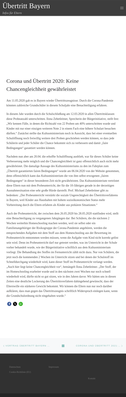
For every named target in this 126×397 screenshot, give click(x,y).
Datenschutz (15, 367)
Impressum (54, 367)
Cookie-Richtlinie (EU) (20, 372)
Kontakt (91, 378)
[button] (9, 304)
